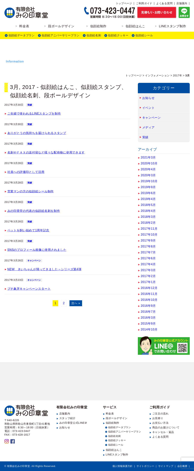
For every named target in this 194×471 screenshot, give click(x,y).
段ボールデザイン (61, 26)
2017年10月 (149, 234)
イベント (148, 107)
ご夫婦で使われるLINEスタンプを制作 (34, 113)
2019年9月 (148, 187)
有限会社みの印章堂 (71, 407)
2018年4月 (148, 210)
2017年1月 (148, 282)
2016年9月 (148, 305)
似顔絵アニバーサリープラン (60, 35)
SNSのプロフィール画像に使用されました (37, 249)
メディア (148, 127)
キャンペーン (34, 260)
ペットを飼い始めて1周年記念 (28, 230)
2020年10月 (149, 163)
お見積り (157, 418)
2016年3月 (148, 317)
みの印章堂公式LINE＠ (73, 422)
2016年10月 (149, 299)
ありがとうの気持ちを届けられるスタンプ (36, 133)
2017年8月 (148, 246)
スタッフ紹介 (67, 418)
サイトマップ (165, 466)
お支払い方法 (160, 422)
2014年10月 (149, 329)
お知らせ (148, 98)
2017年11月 (149, 228)
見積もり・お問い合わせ (97, 382)
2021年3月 (148, 157)
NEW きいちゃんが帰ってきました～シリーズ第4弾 (44, 269)
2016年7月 (148, 311)
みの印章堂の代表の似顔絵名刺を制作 (33, 210)
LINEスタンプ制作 (172, 26)
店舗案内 (181, 3)
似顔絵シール (144, 35)
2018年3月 (148, 216)
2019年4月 (148, 199)
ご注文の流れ (160, 413)
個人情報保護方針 (122, 466)
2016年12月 (149, 288)
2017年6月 (148, 258)
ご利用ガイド (144, 3)
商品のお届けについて (166, 427)
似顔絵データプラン (22, 35)
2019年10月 (149, 181)
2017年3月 (148, 270)
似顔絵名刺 (94, 35)
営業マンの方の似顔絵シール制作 (30, 191)
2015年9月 (148, 323)
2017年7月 (148, 252)
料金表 (24, 26)
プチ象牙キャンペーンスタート (29, 288)
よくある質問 (164, 3)
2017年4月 (148, 264)
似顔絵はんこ (135, 26)
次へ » (75, 303)
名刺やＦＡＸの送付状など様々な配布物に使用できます (46, 152)
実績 (29, 105)
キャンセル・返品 (163, 432)
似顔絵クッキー (118, 35)
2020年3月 (148, 175)
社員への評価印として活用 (25, 171)
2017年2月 (148, 276)
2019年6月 (148, 193)
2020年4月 (148, 169)
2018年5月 (148, 204)
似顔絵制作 (98, 26)
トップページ (124, 3)
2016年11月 (149, 293)
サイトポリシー (145, 466)
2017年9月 (148, 240)
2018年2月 (148, 222)
